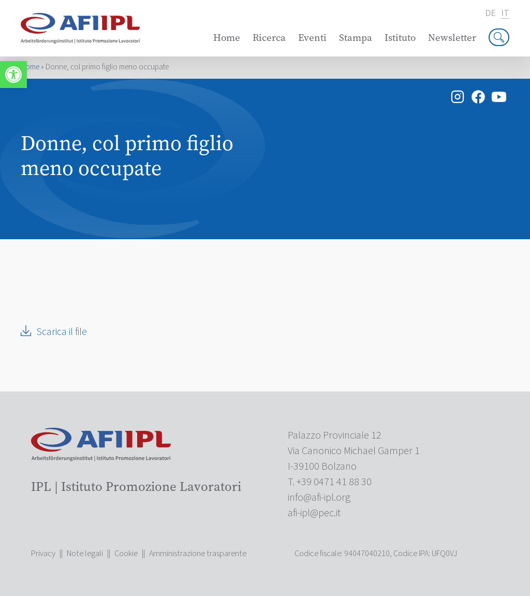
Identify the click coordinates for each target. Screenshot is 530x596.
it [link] (505, 14)
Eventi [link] (312, 37)
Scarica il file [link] (61, 332)
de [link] (490, 13)
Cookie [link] (126, 553)
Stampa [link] (355, 37)
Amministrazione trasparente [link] (197, 553)
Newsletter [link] (452, 37)
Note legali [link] (85, 553)
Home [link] (226, 37)
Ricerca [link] (269, 37)
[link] (13, 74)
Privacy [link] (43, 553)
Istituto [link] (400, 37)
